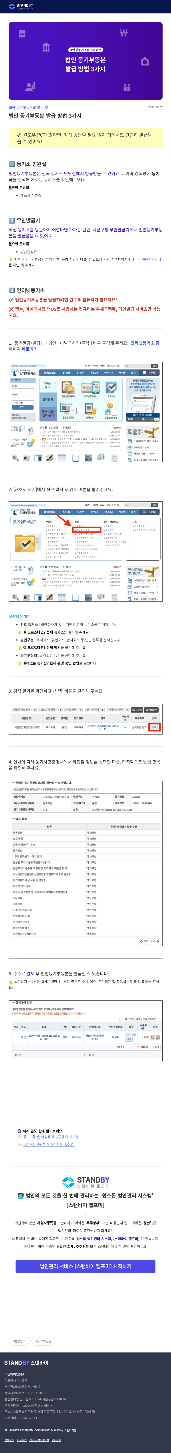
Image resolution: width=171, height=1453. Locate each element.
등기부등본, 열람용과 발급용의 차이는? (52, 1136)
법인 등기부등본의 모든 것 (28, 107)
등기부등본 (44, 1341)
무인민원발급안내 (148, 259)
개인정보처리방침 (39, 1440)
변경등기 (20, 1341)
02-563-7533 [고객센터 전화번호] (28, 1418)
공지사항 (56, 1440)
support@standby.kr (38, 1405)
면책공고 (9, 1440)
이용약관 (22, 1440)
